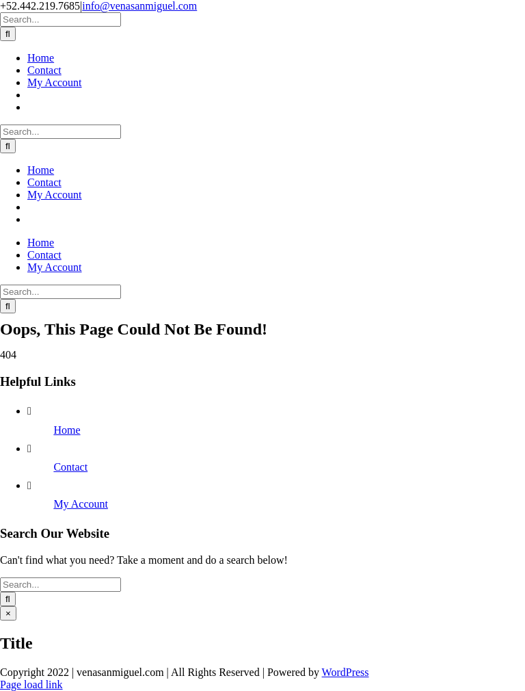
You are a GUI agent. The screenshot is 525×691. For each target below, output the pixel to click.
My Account (80, 504)
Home (66, 430)
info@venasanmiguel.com (139, 6)
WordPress (345, 672)
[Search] (8, 34)
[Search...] (60, 19)
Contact (70, 467)
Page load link (31, 684)
